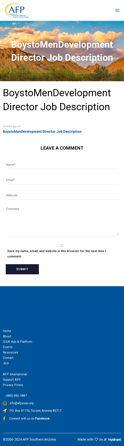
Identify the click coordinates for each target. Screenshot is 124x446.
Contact (8, 358)
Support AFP (12, 379)
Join (6, 363)
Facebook (42, 418)
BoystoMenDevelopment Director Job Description (42, 132)
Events (7, 347)
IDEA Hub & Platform (17, 342)
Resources (10, 352)
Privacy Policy (13, 385)
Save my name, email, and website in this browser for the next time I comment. (56, 253)
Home (7, 331)
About (7, 336)
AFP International (15, 374)
